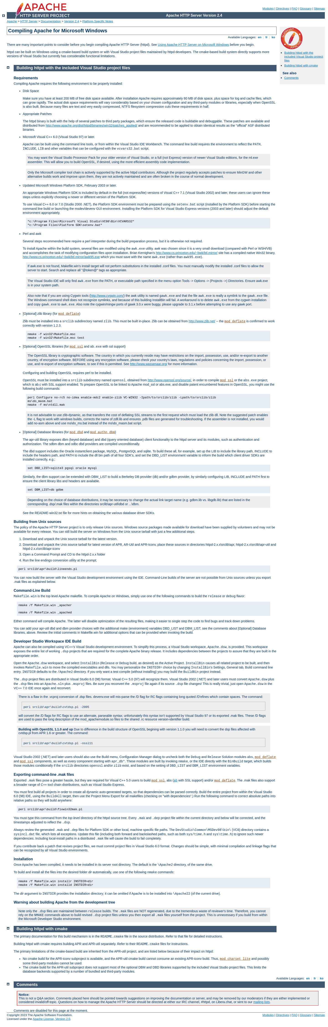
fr (267, 37)
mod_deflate (68, 314)
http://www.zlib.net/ (202, 321)
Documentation (51, 21)
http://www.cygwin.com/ (107, 295)
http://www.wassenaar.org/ (148, 364)
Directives (282, 8)
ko (273, 37)
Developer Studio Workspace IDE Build (47, 641)
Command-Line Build (32, 590)
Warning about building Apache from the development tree (64, 902)
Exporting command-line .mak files (44, 774)
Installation (23, 859)
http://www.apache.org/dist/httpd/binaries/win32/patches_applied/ (91, 125)
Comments (291, 77)
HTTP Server (29, 21)
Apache (12, 21)
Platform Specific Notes (97, 21)
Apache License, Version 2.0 (51, 1019)
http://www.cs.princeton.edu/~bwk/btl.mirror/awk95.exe (61, 257)
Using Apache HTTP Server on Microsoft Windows (193, 44)
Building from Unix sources (37, 522)
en (259, 37)
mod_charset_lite (235, 959)
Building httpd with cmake (301, 65)
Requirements (26, 78)
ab (175, 780)
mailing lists (261, 1002)
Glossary (305, 8)
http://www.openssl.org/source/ (169, 380)
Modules (268, 8)
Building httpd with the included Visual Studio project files (303, 56)
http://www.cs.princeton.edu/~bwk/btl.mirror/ (187, 253)
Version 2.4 (71, 21)
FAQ (294, 8)
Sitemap (319, 8)
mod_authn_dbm (102, 432)
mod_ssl (76, 346)
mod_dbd (76, 432)
